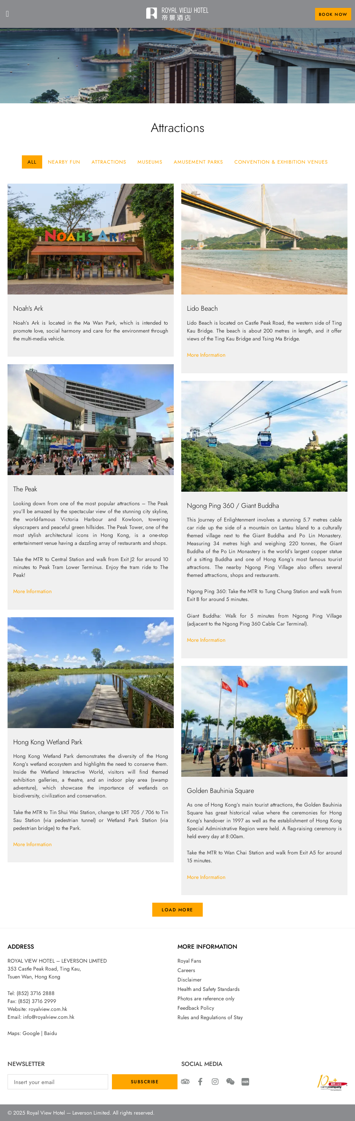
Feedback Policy (196, 1008)
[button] (7, 14)
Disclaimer (190, 979)
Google (31, 1033)
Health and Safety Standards (209, 989)
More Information (206, 354)
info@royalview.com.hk (48, 1017)
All (32, 161)
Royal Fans (189, 960)
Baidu (50, 1033)
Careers (186, 970)
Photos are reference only (206, 998)
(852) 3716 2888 (36, 993)
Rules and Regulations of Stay (210, 1017)
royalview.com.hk (48, 1009)
